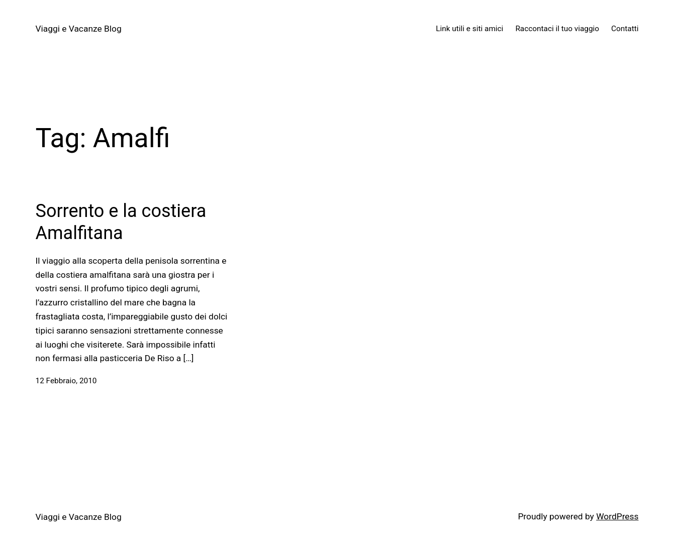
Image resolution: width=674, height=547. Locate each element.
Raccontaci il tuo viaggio (557, 28)
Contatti (624, 28)
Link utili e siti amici (469, 28)
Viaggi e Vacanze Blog (79, 29)
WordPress (617, 516)
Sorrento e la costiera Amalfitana (121, 221)
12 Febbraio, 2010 (66, 380)
